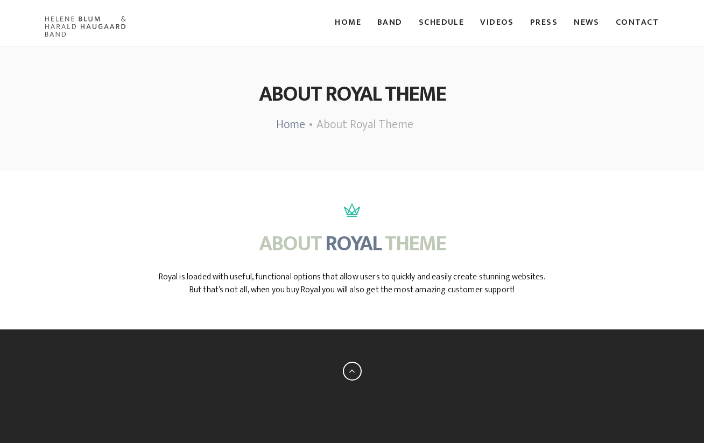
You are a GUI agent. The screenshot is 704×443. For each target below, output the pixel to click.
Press (544, 22)
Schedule (441, 22)
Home (348, 22)
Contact (637, 22)
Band (390, 22)
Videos (497, 22)
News (587, 22)
